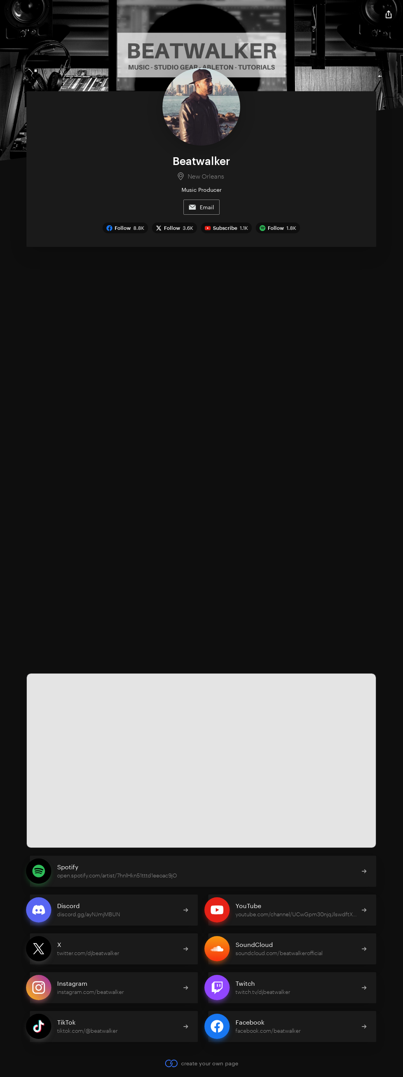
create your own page (201, 1063)
